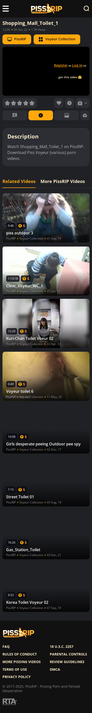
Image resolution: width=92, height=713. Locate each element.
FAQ (6, 646)
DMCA (55, 669)
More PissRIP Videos (62, 181)
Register (61, 65)
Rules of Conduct (19, 654)
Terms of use (14, 669)
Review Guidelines (67, 662)
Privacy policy (16, 677)
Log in (77, 65)
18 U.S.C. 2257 (61, 646)
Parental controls (68, 654)
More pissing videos (21, 662)
